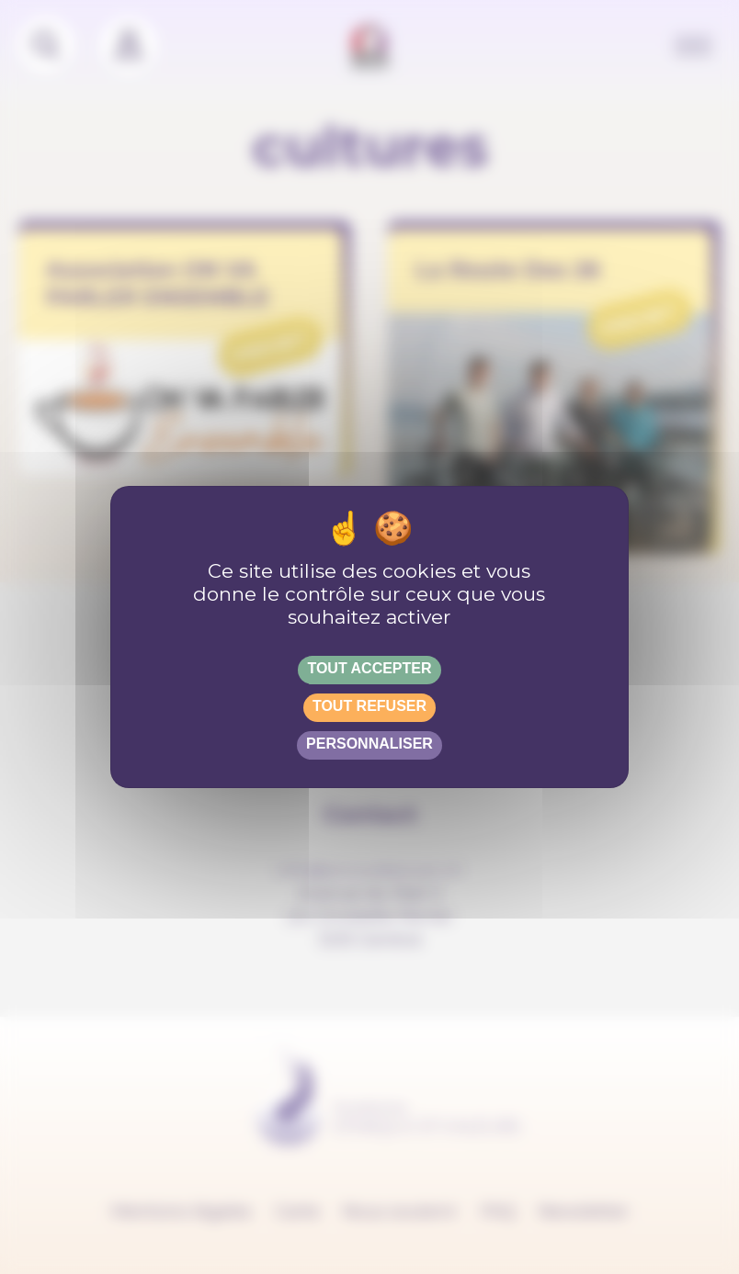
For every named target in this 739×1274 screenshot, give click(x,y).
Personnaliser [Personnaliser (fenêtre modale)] (369, 743)
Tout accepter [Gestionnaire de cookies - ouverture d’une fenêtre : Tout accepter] (369, 668)
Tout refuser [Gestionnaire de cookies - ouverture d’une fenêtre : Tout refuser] (369, 706)
